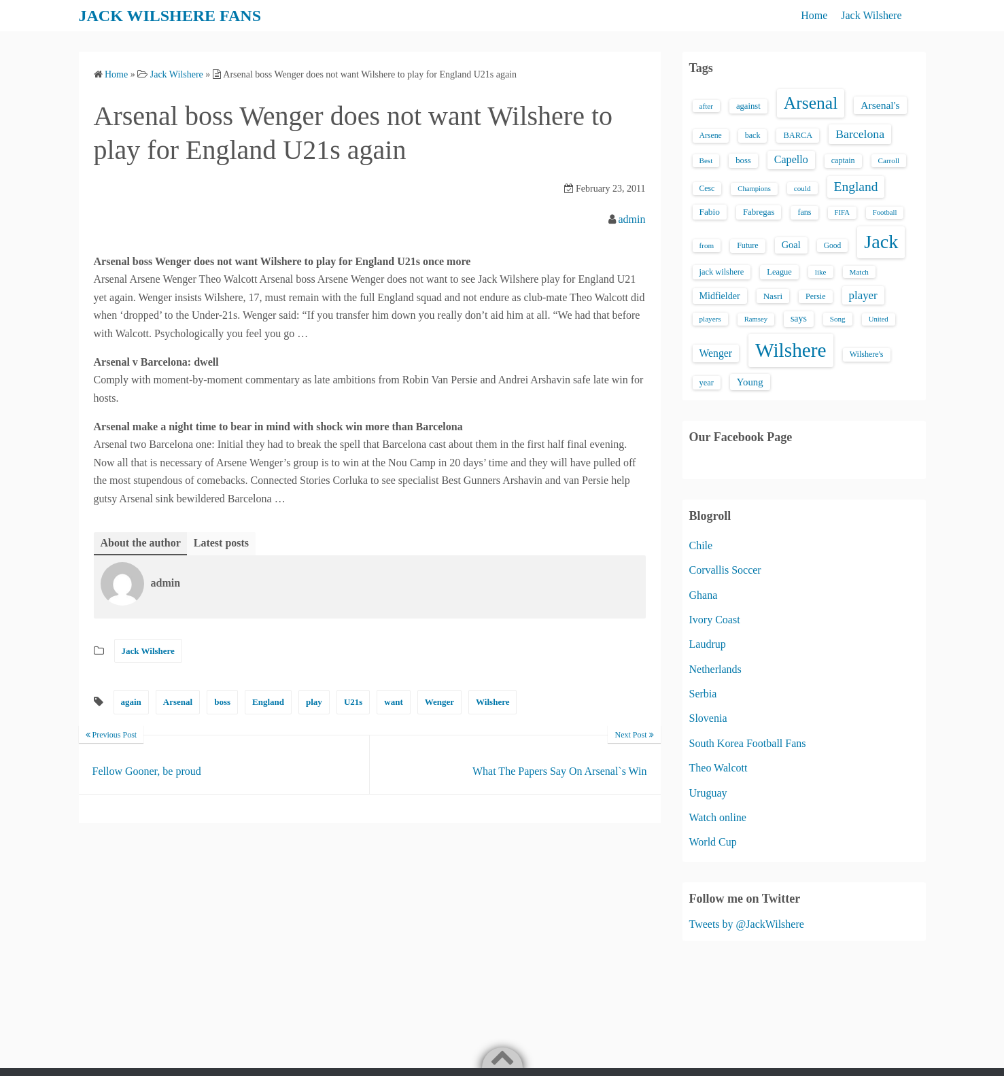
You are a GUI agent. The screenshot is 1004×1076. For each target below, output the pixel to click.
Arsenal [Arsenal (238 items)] (811, 103)
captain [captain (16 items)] (843, 160)
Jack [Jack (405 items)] (881, 241)
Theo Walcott (718, 768)
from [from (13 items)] (706, 245)
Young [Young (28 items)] (750, 382)
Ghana (703, 595)
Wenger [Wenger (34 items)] (715, 353)
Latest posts (221, 543)
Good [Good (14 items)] (833, 245)
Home (814, 15)
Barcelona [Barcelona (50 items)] (859, 134)
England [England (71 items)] (856, 186)
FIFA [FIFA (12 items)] (842, 212)
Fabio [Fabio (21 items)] (709, 212)
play (314, 702)
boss (222, 702)
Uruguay (708, 793)
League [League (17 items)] (779, 272)
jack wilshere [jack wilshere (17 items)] (721, 272)
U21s (353, 702)
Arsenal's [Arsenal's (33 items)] (880, 105)
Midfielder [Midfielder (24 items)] (719, 295)
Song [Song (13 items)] (838, 319)
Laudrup (707, 644)
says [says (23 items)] (799, 318)
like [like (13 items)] (821, 272)
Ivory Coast (714, 619)
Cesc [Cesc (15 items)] (707, 188)
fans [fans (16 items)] (804, 212)
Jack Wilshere (871, 15)
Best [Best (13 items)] (706, 160)
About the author (141, 543)
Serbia (703, 693)
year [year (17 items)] (706, 382)
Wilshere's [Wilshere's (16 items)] (867, 354)
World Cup (713, 842)
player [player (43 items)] (863, 295)
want (393, 702)
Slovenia (708, 718)
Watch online (717, 817)
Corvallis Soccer (725, 570)
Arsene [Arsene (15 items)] (710, 135)
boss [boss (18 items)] (743, 160)
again (131, 702)
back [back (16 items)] (753, 135)
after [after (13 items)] (706, 106)
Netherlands (715, 669)
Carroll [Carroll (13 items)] (889, 160)
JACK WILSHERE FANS (170, 15)
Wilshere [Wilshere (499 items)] (791, 350)
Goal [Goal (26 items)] (791, 244)
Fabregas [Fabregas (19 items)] (758, 212)
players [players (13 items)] (710, 319)
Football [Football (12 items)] (885, 212)
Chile (701, 545)
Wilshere (492, 702)
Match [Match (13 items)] (859, 272)
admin (632, 219)
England (268, 702)
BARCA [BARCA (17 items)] (797, 135)
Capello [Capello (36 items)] (791, 159)
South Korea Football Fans (747, 743)
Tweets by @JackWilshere (746, 924)
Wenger (439, 702)
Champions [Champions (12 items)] (754, 188)
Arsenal (177, 702)
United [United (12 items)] (878, 319)
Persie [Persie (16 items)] (815, 296)
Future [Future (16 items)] (748, 245)
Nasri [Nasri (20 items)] (772, 296)
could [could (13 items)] (802, 188)
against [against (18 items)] (748, 106)
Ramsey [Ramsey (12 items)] (755, 319)
